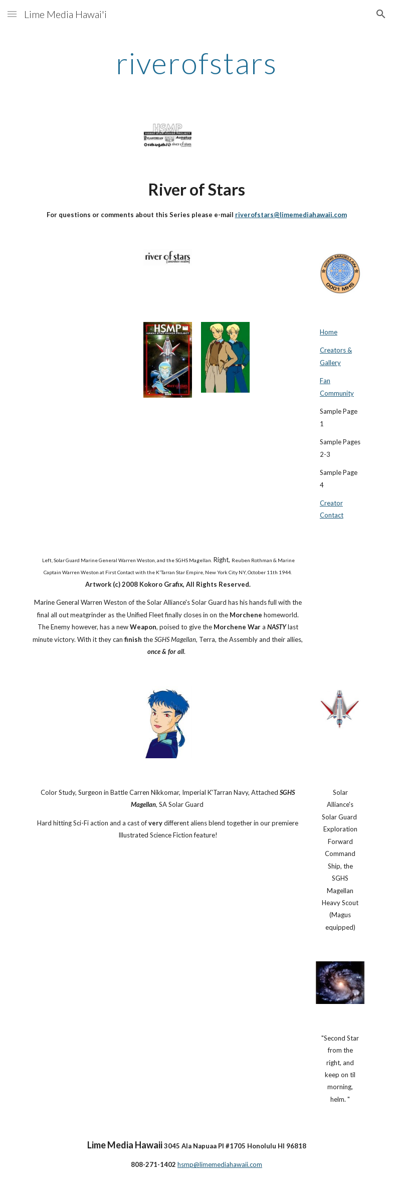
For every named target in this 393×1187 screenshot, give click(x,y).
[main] (196, 62)
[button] (12, 14)
